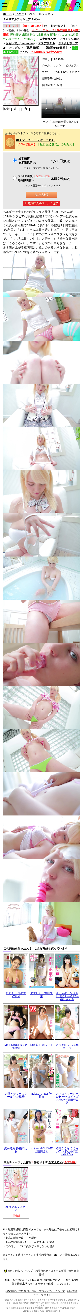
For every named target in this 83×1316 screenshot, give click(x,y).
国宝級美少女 (48, 39)
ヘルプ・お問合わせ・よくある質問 (45, 1270)
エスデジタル (46, 43)
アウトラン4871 (70, 39)
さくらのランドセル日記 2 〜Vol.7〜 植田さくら (67, 996)
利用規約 (72, 1291)
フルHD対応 (61, 72)
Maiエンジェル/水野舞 (41, 1095)
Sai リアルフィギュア (16, 1208)
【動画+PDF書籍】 (56, 47)
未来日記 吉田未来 (41, 995)
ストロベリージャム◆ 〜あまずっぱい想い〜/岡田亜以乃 (67, 1098)
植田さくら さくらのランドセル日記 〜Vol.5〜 (67, 1151)
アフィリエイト (42, 1294)
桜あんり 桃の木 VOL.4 (16, 995)
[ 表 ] (15, 109)
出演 (47, 59)
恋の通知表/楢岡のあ (15, 1150)
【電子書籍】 (32, 47)
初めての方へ (13, 1270)
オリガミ (14, 47)
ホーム (7, 14)
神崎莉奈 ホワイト (41, 1045)
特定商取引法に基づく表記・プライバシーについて (35, 1291)
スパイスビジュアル (66, 65)
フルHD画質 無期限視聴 (34, 178)
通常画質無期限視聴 (27, 160)
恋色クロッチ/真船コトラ (67, 1046)
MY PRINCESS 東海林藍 (16, 1046)
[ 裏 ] (25, 109)
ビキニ (19, 14)
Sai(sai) (59, 59)
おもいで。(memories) (20, 43)
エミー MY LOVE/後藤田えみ (41, 1150)
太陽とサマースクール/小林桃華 (16, 1095)
